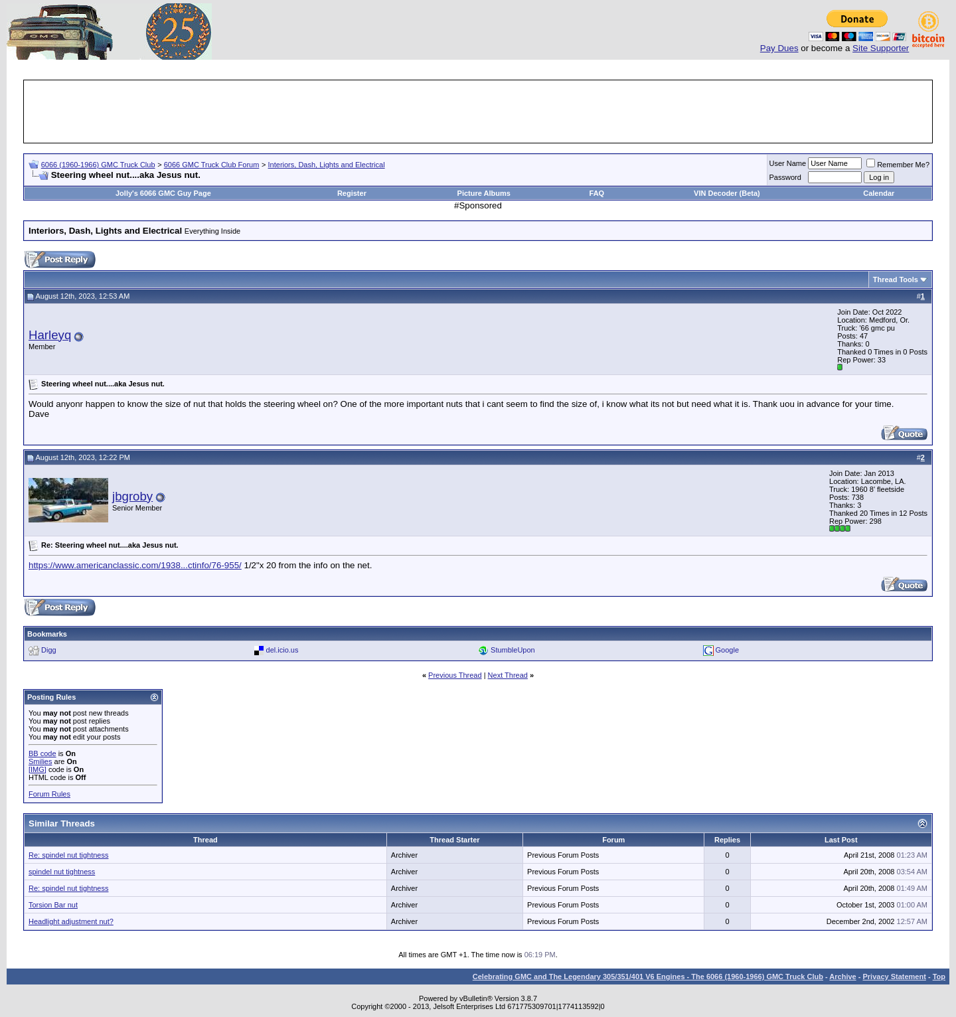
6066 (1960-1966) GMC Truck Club (98, 165)
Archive (842, 976)
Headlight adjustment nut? (71, 921)
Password (785, 177)
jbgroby (132, 496)
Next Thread (508, 675)
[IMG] (37, 769)
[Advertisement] (478, 111)
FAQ (597, 193)
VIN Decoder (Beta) (727, 193)
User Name (788, 163)
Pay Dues (779, 48)
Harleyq (50, 335)
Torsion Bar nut (53, 905)
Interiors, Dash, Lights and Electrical (326, 165)
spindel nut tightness (62, 872)
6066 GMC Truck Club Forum (212, 165)
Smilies (40, 761)
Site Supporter (880, 48)
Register (351, 193)
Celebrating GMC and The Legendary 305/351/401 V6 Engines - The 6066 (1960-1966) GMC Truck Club (648, 976)
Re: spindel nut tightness (68, 855)
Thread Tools (895, 279)
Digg (48, 650)
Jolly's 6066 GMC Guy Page (163, 193)
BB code (42, 753)
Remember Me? (897, 165)
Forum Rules (49, 794)
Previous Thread (455, 675)
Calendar (878, 193)
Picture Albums (484, 193)
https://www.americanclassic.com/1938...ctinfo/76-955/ (135, 565)
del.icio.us (282, 650)
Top (939, 976)
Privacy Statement (893, 976)
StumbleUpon (513, 650)
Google (727, 650)
